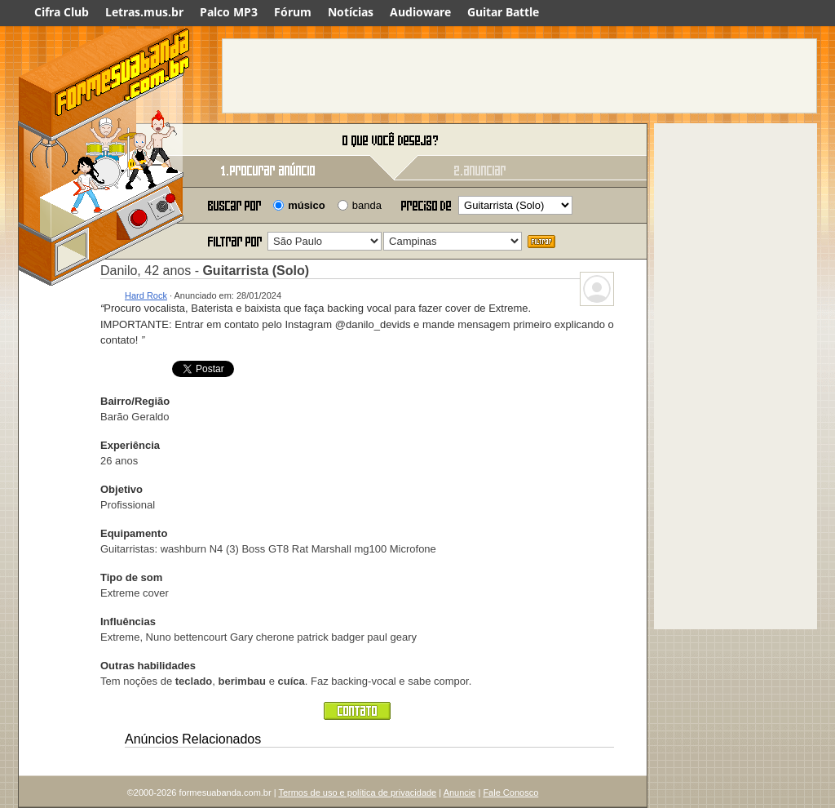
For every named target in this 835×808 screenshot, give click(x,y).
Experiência (130, 445)
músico (306, 205)
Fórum (292, 12)
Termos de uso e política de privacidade (357, 792)
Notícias (350, 12)
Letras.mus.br (144, 12)
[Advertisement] (519, 76)
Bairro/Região (135, 401)
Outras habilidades (148, 665)
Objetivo (121, 489)
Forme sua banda (103, 141)
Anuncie (460, 792)
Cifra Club (61, 12)
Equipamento (133, 533)
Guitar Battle (503, 12)
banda (367, 205)
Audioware (420, 12)
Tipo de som (131, 577)
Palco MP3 (229, 12)
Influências (128, 621)
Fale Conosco (510, 792)
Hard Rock (146, 295)
